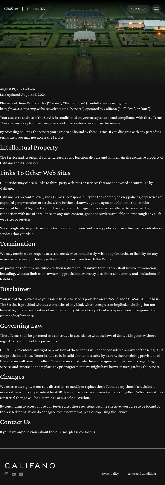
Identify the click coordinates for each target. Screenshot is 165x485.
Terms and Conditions (141, 473)
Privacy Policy (110, 473)
